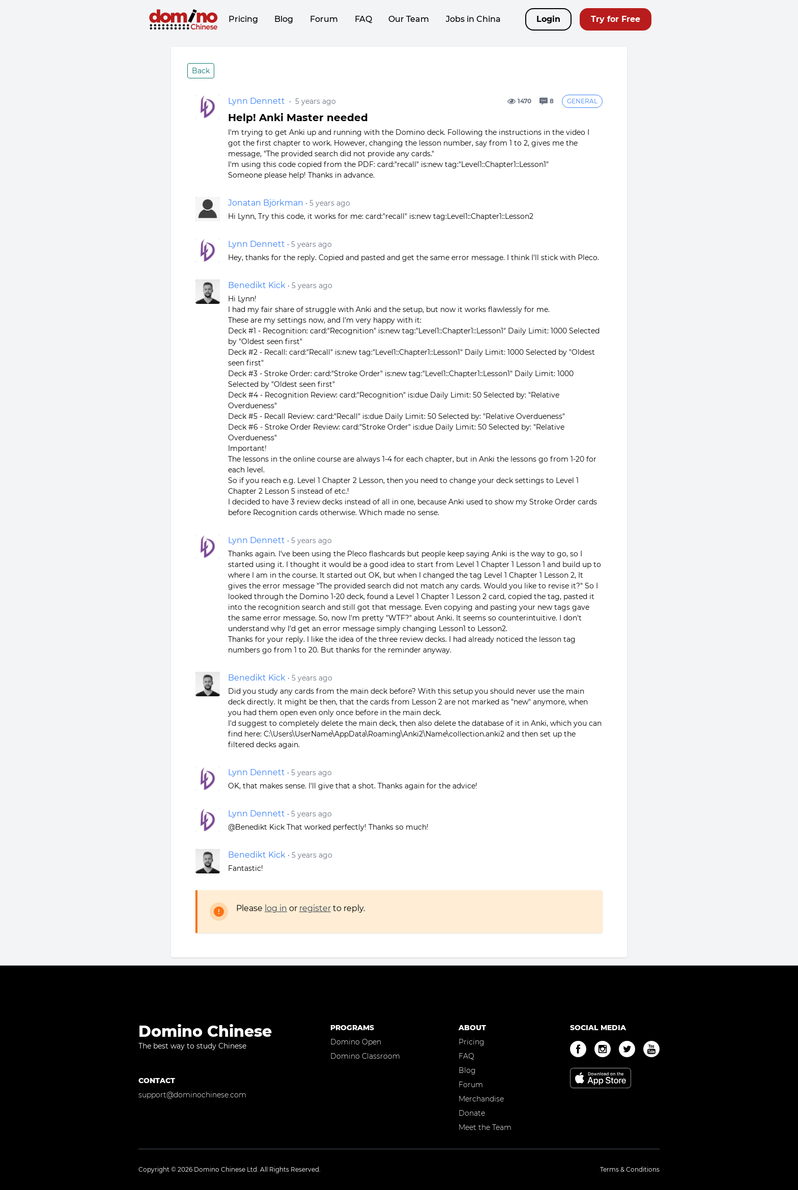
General (582, 101)
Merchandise (481, 1098)
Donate (472, 1113)
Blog (283, 19)
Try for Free (615, 19)
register (315, 908)
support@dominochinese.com (192, 1094)
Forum (324, 19)
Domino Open (355, 1041)
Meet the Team (485, 1127)
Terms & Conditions (630, 1169)
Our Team (408, 19)
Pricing (243, 19)
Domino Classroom (365, 1056)
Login (548, 19)
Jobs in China (473, 19)
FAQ (363, 19)
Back (201, 70)
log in (276, 908)
